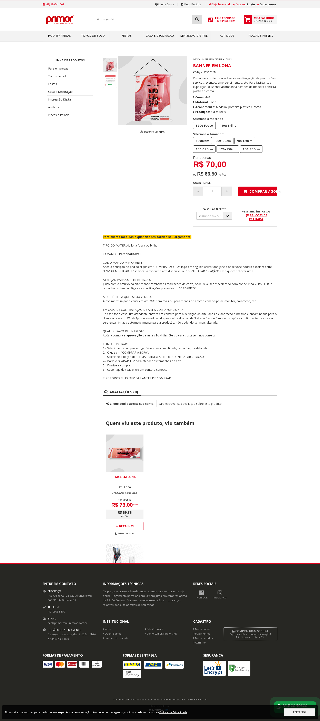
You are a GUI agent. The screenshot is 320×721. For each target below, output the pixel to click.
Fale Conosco (154, 629)
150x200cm (250, 149)
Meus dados (201, 629)
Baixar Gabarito (152, 132)
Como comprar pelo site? (161, 633)
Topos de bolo (93, 36)
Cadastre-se (267, 4)
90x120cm (243, 140)
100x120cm (203, 149)
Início (196, 59)
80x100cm (222, 140)
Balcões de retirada (115, 638)
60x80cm (201, 140)
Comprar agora (260, 191)
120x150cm (226, 149)
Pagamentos (201, 633)
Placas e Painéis (260, 36)
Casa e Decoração (160, 36)
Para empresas (59, 36)
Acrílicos (227, 36)
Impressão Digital (193, 36)
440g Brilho (227, 125)
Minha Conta (164, 4)
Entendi (299, 712)
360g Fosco (203, 125)
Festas (126, 36)
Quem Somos (112, 633)
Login (251, 4)
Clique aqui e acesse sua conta (129, 404)
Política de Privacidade (173, 712)
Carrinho (199, 642)
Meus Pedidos (191, 4)
